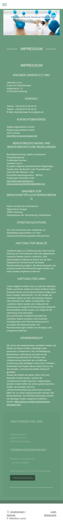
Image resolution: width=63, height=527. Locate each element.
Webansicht (50, 515)
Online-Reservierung (23, 478)
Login (53, 511)
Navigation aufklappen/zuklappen (31, 4)
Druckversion (16, 511)
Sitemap (11, 515)
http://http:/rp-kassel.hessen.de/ (22, 136)
